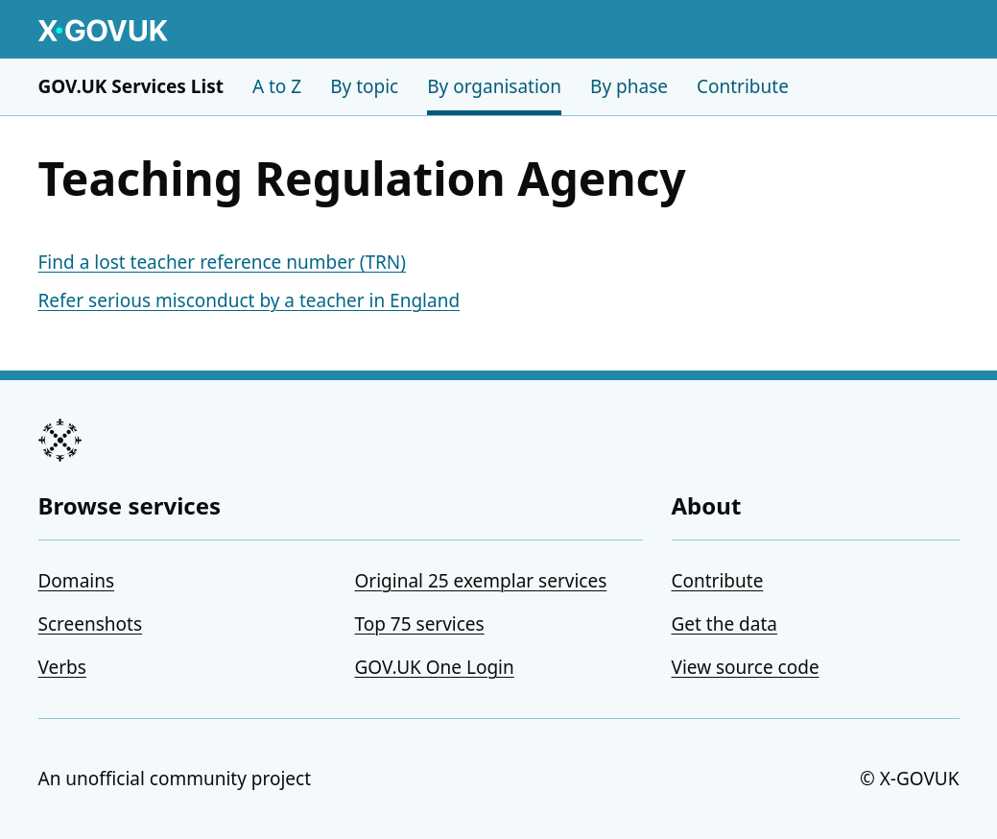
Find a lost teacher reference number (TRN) (222, 262)
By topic (364, 86)
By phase (629, 86)
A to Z (276, 86)
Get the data (724, 623)
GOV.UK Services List (131, 86)
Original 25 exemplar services (481, 580)
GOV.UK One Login (434, 667)
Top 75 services (420, 623)
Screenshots (90, 623)
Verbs (62, 667)
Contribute (743, 86)
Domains (76, 580)
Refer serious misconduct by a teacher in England (249, 300)
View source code (745, 667)
